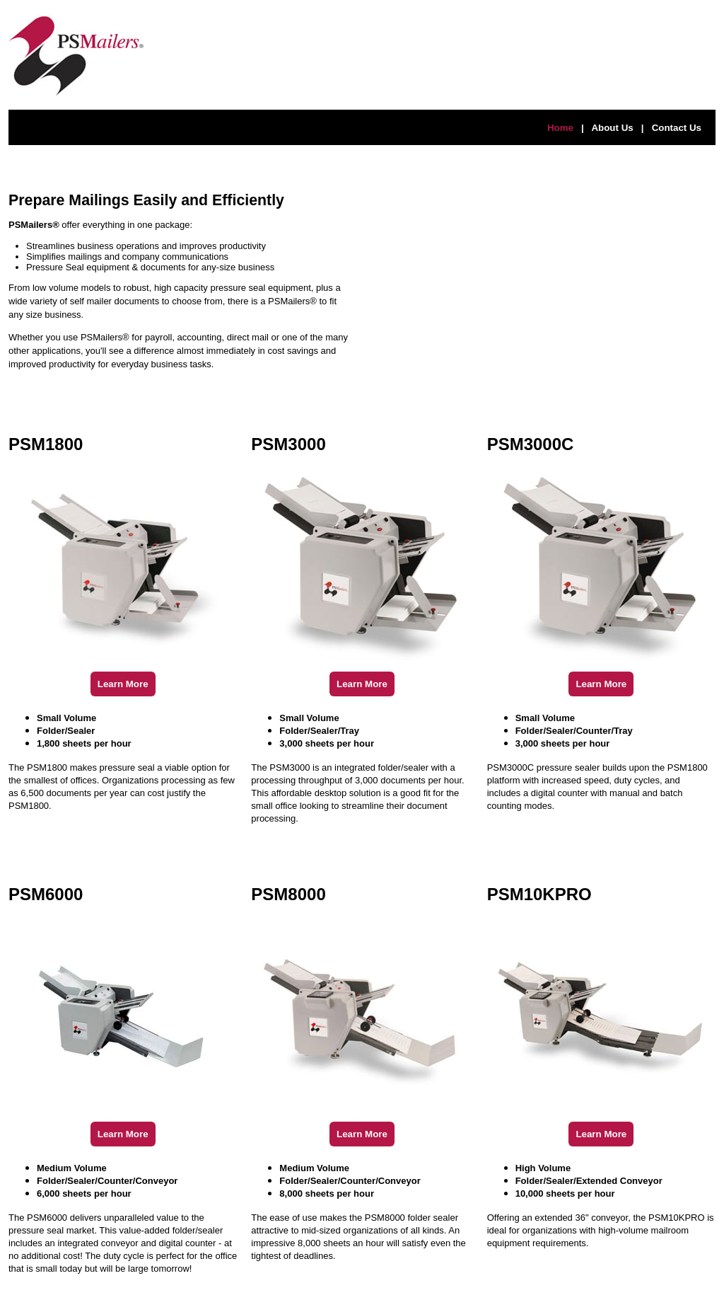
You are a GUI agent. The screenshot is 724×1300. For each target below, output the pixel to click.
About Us (612, 127)
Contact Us (676, 127)
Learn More (123, 684)
